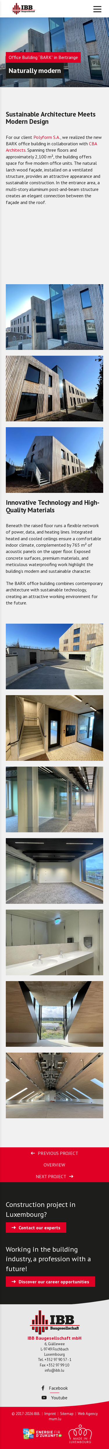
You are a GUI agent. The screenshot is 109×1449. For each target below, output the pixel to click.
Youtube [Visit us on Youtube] (54, 1397)
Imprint (50, 1413)
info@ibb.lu (54, 1370)
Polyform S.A (46, 137)
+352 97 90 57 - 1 (58, 1359)
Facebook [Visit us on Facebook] (55, 1388)
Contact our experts (39, 1227)
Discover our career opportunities (54, 1282)
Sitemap (67, 1413)
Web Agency (88, 1413)
